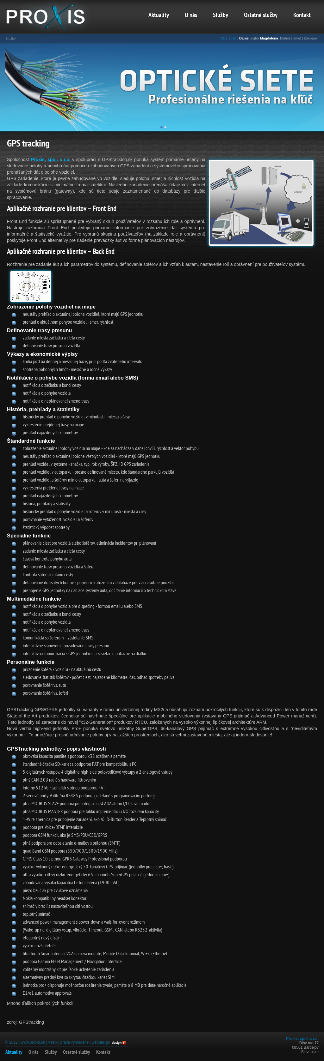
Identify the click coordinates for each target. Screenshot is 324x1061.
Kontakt (302, 15)
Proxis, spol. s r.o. (51, 159)
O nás (191, 15)
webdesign (101, 1042)
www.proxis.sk (33, 1042)
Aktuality (158, 15)
